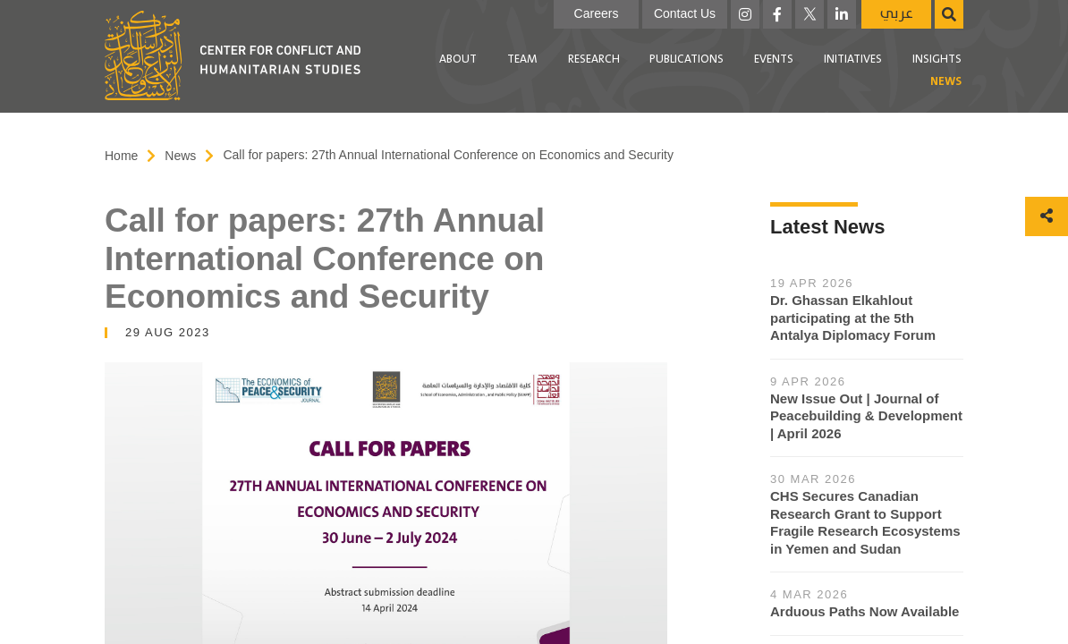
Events (773, 59)
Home (121, 155)
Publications (686, 59)
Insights (937, 59)
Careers (596, 13)
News (946, 81)
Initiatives (853, 59)
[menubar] (670, 71)
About (458, 59)
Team (522, 59)
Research (594, 59)
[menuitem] (458, 60)
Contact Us (685, 13)
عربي (896, 14)
